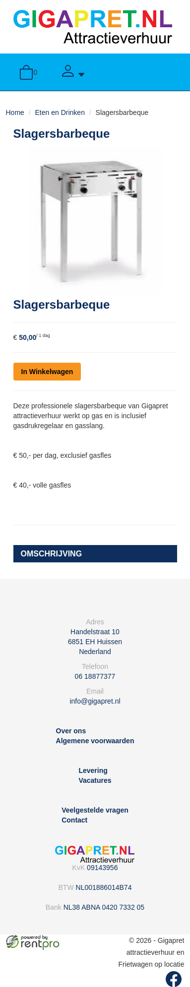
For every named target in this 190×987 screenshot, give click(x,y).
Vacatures (94, 780)
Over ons (71, 731)
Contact (74, 820)
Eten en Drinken (60, 112)
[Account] (73, 72)
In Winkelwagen (47, 372)
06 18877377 (95, 676)
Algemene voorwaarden (95, 741)
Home (15, 112)
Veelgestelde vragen (95, 810)
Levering (92, 770)
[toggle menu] (162, 72)
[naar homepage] (92, 26)
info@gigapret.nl (94, 701)
